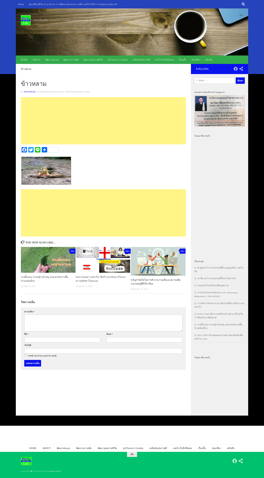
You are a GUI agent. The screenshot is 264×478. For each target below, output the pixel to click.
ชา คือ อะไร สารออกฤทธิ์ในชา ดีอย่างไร (216, 278)
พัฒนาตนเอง (52, 59)
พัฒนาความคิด (71, 59)
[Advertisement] (103, 120)
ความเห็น (29, 312)
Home (21, 4)
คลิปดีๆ (208, 59)
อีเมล (110, 334)
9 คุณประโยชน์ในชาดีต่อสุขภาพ (212, 285)
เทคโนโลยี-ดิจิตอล (164, 59)
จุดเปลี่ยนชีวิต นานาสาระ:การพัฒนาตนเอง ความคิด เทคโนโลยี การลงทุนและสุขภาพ (73, 4)
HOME (24, 59)
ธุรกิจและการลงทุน (118, 59)
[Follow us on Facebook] (236, 69)
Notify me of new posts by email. (42, 356)
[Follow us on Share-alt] (241, 69)
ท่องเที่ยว (195, 59)
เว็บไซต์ (27, 345)
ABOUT (36, 59)
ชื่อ (26, 334)
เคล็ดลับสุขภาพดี (141, 59)
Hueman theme (55, 471)
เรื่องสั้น (183, 59)
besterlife (30, 92)
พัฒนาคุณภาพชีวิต (93, 59)
